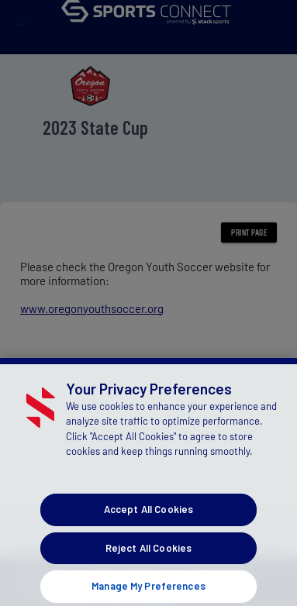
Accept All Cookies (148, 524)
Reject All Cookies (148, 562)
